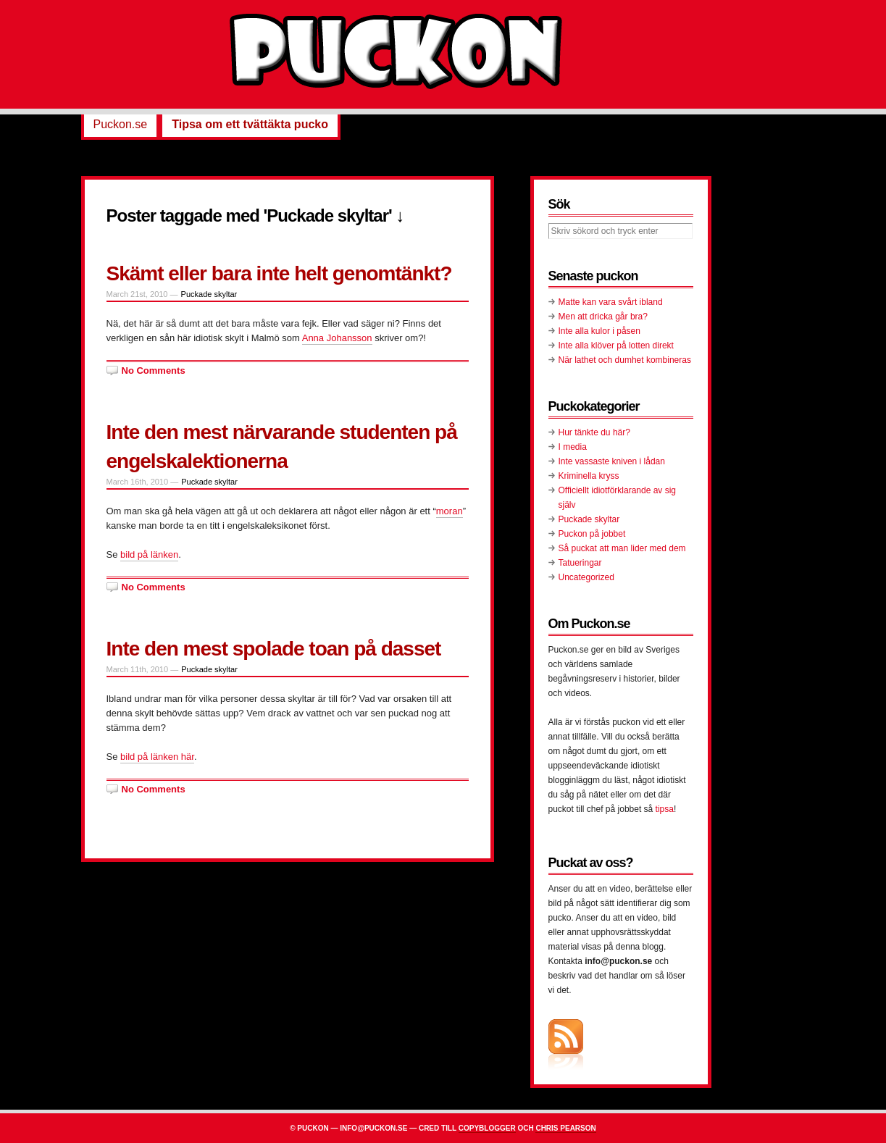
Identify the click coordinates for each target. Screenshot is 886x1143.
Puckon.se (120, 124)
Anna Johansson (337, 337)
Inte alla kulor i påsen (599, 331)
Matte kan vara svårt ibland (611, 302)
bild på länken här (157, 756)
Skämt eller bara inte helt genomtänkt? (279, 273)
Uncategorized (586, 577)
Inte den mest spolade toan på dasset (273, 648)
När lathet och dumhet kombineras (625, 360)
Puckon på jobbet (592, 534)
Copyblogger (487, 1128)
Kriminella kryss (589, 476)
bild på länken (149, 554)
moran (449, 511)
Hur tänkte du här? (594, 432)
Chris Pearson (565, 1128)
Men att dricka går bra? (603, 316)
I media (573, 447)
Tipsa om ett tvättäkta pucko (250, 124)
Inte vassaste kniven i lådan (612, 461)
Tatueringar (580, 563)
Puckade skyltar (209, 294)
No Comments (153, 370)
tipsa (665, 809)
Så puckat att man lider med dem (622, 548)
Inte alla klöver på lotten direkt (616, 345)
